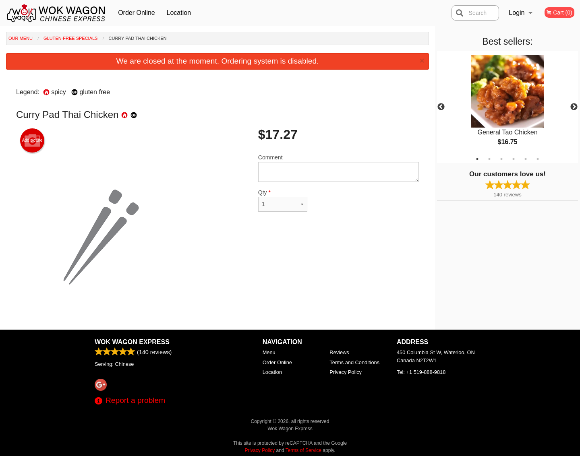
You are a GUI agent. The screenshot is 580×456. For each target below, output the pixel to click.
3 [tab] (501, 159)
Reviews (339, 352)
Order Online (136, 12)
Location (179, 12)
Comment (338, 168)
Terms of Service (303, 450)
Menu (269, 352)
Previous (441, 107)
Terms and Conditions (354, 362)
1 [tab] (477, 159)
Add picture (32, 140)
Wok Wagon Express (132, 341)
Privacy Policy (345, 372)
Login (516, 12)
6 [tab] (538, 159)
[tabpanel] (507, 107)
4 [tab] (514, 159)
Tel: (421, 372)
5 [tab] (526, 159)
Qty (282, 200)
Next (574, 107)
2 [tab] (489, 159)
